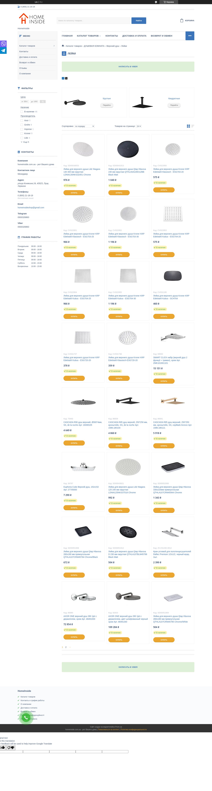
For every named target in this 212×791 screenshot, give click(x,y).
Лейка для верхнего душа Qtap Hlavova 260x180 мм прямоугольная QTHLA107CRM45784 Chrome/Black (82, 554)
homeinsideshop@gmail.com (31, 207)
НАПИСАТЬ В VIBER (128, 66)
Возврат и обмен (27, 62)
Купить (74, 193)
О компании (25, 73)
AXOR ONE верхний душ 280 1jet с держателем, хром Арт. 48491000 (80, 617)
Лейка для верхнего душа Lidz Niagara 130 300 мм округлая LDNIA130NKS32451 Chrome (81, 172)
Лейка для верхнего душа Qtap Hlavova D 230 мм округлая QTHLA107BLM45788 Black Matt (127, 554)
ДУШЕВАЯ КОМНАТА (94, 46)
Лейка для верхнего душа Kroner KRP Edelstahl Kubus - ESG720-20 (81, 358)
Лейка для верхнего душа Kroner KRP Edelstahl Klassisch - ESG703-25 (81, 235)
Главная (67, 36)
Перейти (107, 105)
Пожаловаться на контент (108, 729)
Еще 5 (26, 142)
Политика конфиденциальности (134, 729)
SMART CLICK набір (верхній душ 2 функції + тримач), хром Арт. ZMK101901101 (170, 360)
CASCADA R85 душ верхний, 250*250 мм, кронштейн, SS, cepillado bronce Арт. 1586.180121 (172, 425)
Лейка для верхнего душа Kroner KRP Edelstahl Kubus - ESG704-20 (171, 235)
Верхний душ (112, 46)
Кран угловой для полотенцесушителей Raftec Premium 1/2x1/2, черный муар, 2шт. (172, 554)
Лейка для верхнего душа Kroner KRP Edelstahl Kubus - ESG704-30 (126, 297)
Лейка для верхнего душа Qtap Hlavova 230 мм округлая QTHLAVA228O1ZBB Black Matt (127, 172)
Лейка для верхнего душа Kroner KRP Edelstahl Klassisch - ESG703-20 (171, 170)
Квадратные (174, 98)
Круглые (107, 98)
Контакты (23, 51)
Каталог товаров (27, 46)
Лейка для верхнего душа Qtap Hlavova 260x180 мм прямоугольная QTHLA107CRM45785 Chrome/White (172, 619)
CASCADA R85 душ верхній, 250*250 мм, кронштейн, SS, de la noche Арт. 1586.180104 (128, 425)
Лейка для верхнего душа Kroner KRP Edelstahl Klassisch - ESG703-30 (126, 235)
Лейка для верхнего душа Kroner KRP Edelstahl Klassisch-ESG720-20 (126, 358)
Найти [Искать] (139, 20)
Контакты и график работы (32, 700)
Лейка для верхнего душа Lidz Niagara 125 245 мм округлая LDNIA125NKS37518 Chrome (126, 490)
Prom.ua (118, 727)
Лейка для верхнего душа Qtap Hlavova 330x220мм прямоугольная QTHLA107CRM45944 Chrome (172, 490)
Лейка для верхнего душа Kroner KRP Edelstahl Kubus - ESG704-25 (81, 297)
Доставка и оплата (28, 57)
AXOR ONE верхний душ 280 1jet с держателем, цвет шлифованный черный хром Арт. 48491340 (128, 619)
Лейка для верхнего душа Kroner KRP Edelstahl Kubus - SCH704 (171, 297)
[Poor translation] (10, 747)
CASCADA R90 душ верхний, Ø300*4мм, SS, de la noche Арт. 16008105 (82, 423)
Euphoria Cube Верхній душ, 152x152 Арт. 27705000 (81, 488)
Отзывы (23, 68)
